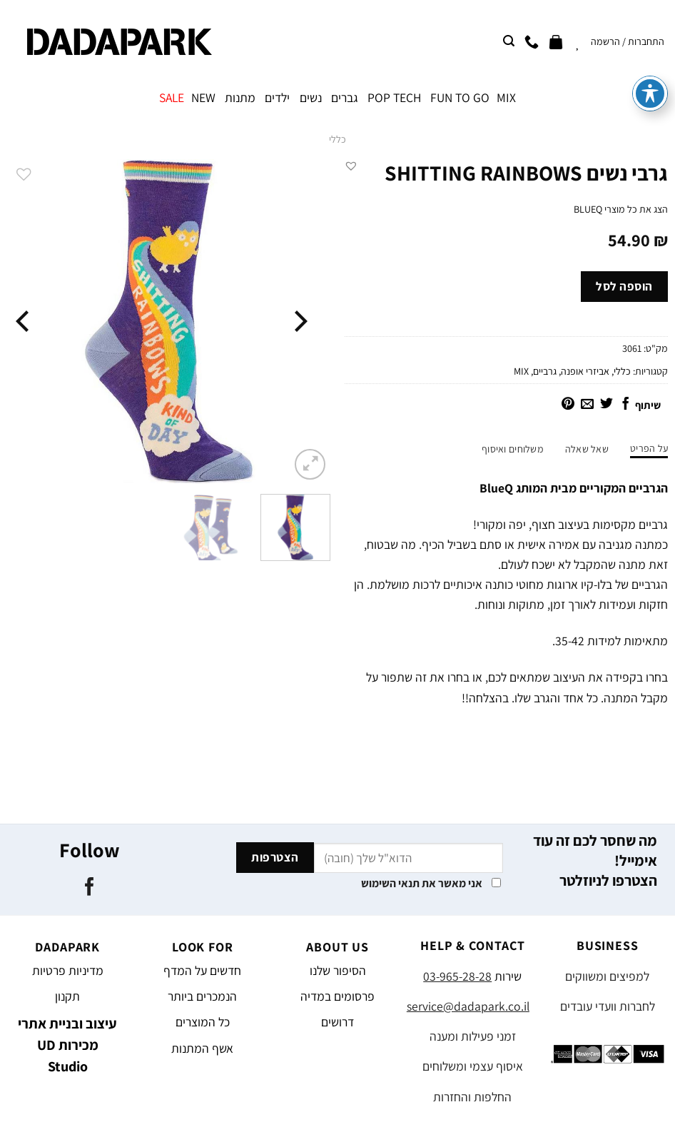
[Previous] (299, 321)
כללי (337, 139)
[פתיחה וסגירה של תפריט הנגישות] (650, 57)
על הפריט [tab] (649, 448)
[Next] (24, 321)
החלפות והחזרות (472, 1096)
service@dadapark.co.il (468, 1006)
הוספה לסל (624, 286)
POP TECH (394, 97)
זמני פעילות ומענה (473, 1036)
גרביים (545, 371)
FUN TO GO (459, 97)
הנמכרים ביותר (202, 996)
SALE (171, 97)
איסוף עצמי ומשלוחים (472, 1066)
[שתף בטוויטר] (606, 405)
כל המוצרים (203, 1022)
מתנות (240, 97)
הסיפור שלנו (338, 970)
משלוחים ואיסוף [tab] (513, 449)
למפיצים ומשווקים (607, 976)
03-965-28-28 (457, 976)
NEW (203, 97)
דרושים (337, 1022)
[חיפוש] (508, 41)
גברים (344, 97)
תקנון (67, 996)
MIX (506, 97)
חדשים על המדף (202, 970)
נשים (311, 97)
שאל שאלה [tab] (587, 449)
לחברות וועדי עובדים (607, 1006)
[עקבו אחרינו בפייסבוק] (89, 888)
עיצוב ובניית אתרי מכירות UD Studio (67, 1045)
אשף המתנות (202, 1048)
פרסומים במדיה (337, 996)
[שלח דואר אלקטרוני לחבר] (587, 405)
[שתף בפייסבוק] (625, 405)
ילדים (277, 97)
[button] (351, 165)
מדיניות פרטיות (67, 970)
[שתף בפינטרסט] (568, 405)
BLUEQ (588, 209)
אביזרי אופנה (585, 371)
